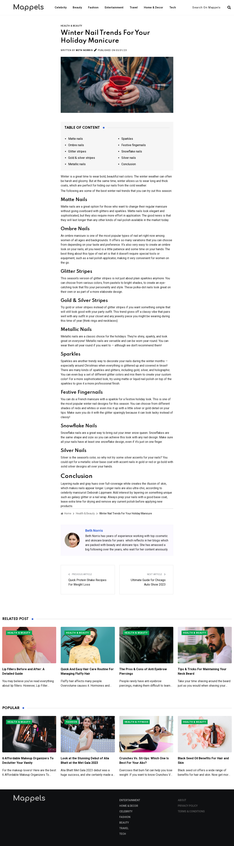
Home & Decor (153, 7)
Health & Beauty (71, 25)
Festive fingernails (133, 145)
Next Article (156, 574)
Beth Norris (84, 50)
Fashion (93, 7)
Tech (172, 7)
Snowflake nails (131, 151)
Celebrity (61, 7)
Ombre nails (76, 145)
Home (66, 513)
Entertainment (114, 7)
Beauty (77, 7)
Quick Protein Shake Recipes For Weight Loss (87, 582)
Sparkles (127, 139)
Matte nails (75, 139)
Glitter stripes (77, 151)
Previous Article (80, 574)
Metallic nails (77, 164)
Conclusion (128, 164)
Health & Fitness (136, 722)
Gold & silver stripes (81, 158)
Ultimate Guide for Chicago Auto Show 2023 (148, 582)
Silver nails (128, 158)
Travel (134, 7)
